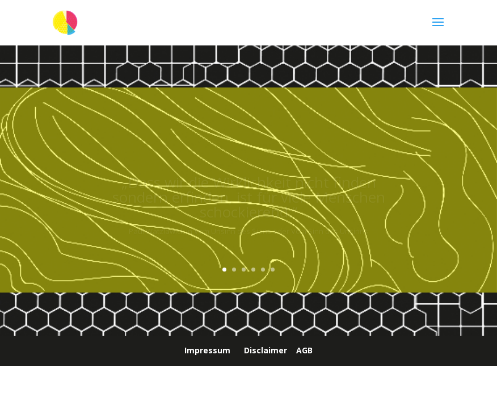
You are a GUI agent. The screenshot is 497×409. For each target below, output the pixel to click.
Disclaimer (265, 350)
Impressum (207, 350)
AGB (304, 350)
